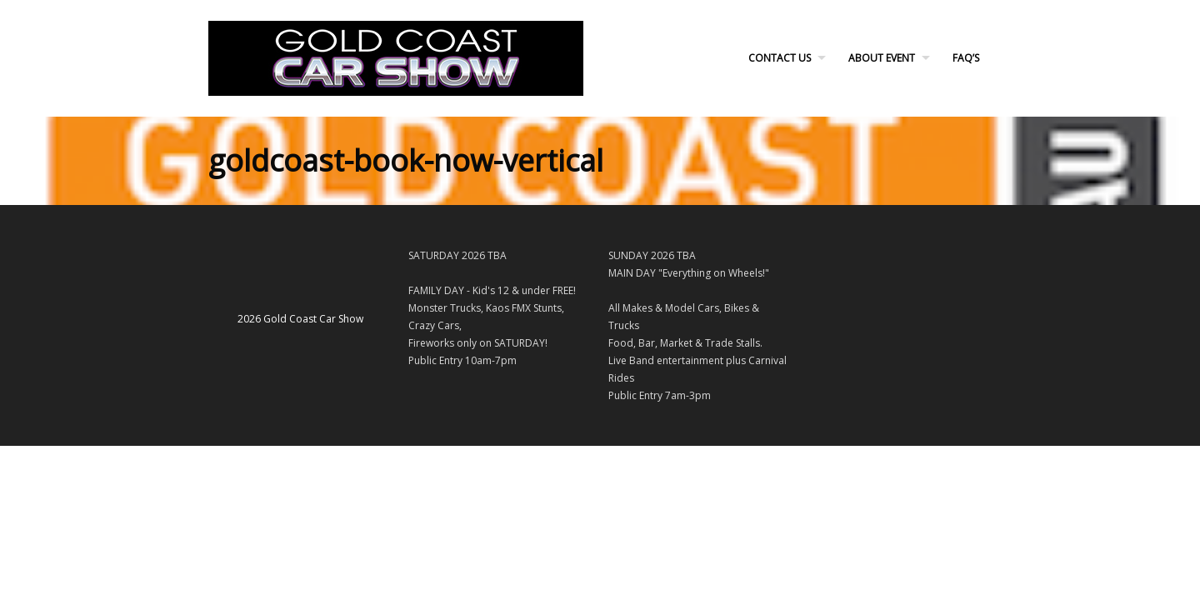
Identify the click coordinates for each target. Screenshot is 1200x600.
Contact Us (779, 58)
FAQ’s (965, 58)
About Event (881, 58)
